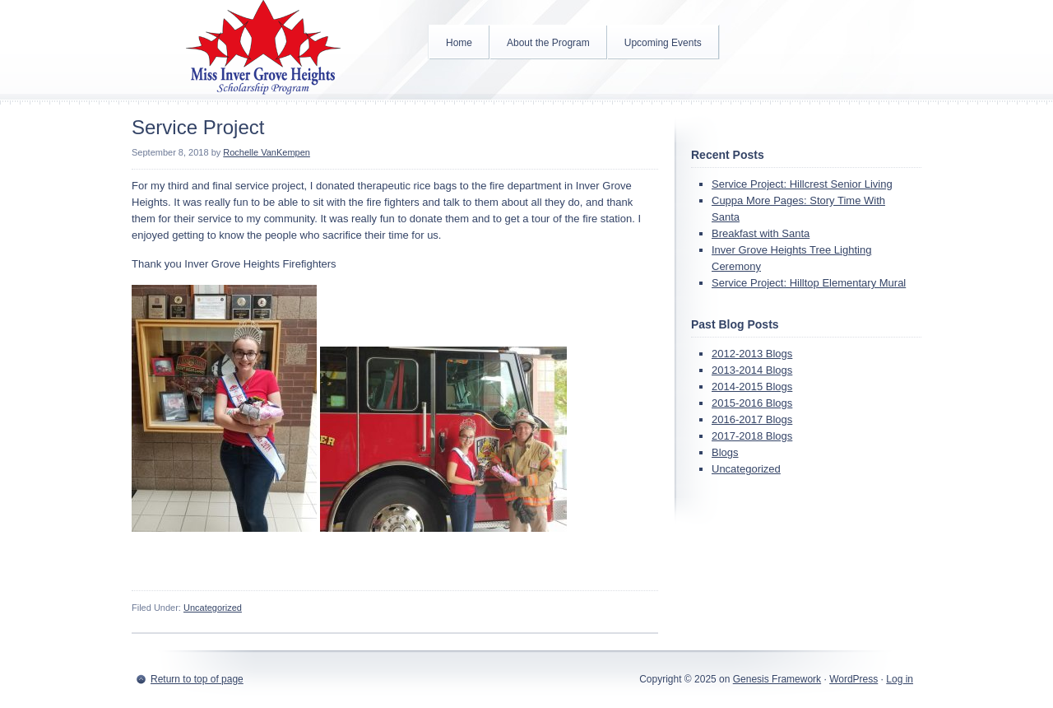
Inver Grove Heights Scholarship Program (263, 49)
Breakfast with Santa (760, 233)
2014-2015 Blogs (752, 386)
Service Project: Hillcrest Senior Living (802, 184)
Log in (899, 679)
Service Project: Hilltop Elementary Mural (809, 283)
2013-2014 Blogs (752, 370)
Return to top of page (197, 679)
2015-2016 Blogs (752, 403)
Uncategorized (212, 608)
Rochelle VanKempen (266, 152)
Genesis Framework (777, 679)
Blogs (725, 452)
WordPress (853, 679)
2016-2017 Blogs (752, 419)
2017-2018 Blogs (752, 436)
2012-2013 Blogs (752, 353)
